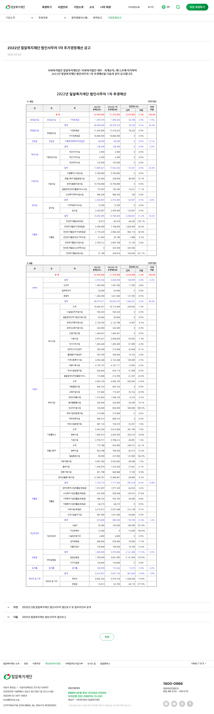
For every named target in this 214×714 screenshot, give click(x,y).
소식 (91, 7)
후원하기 (47, 7)
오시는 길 (91, 663)
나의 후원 (105, 7)
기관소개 (78, 7)
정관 (26, 663)
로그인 (151, 7)
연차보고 (97, 17)
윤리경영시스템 (79, 17)
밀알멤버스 (105, 663)
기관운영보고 (114, 17)
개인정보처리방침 (53, 663)
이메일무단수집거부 (74, 663)
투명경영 (43, 17)
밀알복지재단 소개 (11, 663)
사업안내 (62, 7)
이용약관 (36, 663)
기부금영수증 (134, 7)
